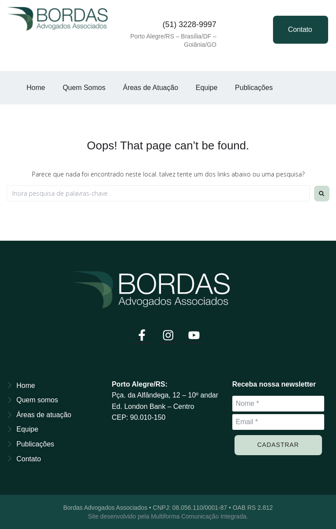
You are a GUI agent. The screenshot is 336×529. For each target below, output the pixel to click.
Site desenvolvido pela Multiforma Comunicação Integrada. (168, 515)
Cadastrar (278, 444)
